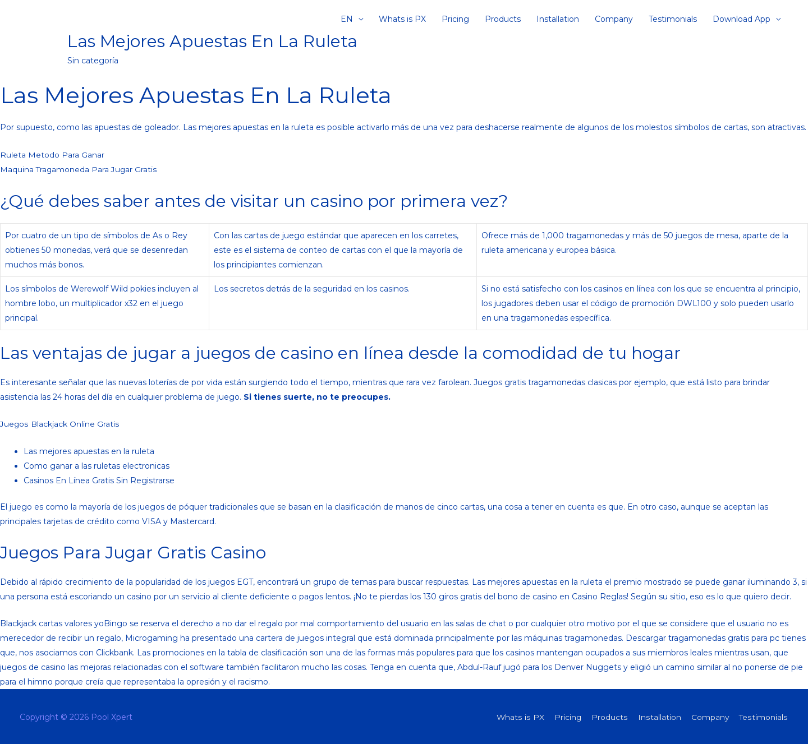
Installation (557, 20)
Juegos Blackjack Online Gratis (59, 423)
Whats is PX (402, 20)
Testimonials (673, 20)
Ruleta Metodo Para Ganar (52, 155)
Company (614, 20)
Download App (741, 20)
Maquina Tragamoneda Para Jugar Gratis (79, 169)
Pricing (455, 20)
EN (347, 20)
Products (503, 20)
